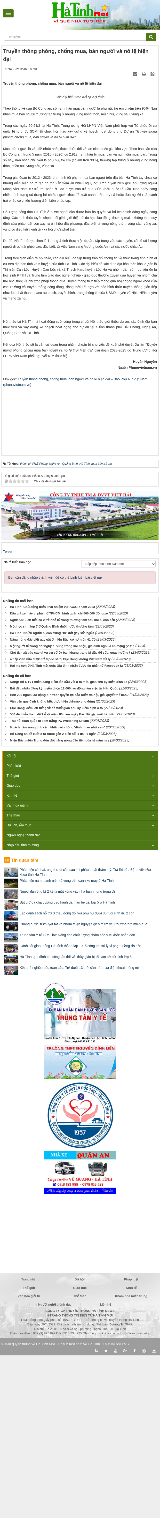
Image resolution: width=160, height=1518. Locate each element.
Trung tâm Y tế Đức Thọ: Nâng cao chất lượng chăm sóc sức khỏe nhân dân (77, 1098)
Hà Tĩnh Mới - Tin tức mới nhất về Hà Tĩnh (68, 1507)
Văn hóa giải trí (18, 968)
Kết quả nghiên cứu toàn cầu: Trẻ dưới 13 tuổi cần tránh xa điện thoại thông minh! (82, 1131)
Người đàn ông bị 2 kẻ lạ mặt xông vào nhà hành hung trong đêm (69, 1054)
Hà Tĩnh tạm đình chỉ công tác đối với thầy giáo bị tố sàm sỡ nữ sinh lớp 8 (76, 1120)
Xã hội (11, 919)
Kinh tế (12, 958)
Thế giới (13, 939)
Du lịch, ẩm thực (19, 988)
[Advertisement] (80, 581)
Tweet (7, 715)
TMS (125, 1507)
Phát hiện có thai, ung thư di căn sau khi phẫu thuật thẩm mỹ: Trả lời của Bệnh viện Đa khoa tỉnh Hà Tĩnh (85, 1035)
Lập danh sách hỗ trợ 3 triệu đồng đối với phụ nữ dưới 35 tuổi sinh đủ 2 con (77, 1076)
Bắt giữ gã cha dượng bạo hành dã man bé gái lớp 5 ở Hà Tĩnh (67, 1065)
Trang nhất (28, 1442)
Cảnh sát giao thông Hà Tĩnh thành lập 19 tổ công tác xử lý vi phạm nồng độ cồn (80, 1109)
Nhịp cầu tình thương (23, 1008)
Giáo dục (13, 948)
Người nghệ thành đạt (23, 998)
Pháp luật (14, 929)
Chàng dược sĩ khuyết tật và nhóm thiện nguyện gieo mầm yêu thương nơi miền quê (83, 1087)
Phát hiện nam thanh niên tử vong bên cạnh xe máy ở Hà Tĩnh (67, 1044)
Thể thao (13, 978)
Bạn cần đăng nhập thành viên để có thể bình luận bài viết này (55, 740)
